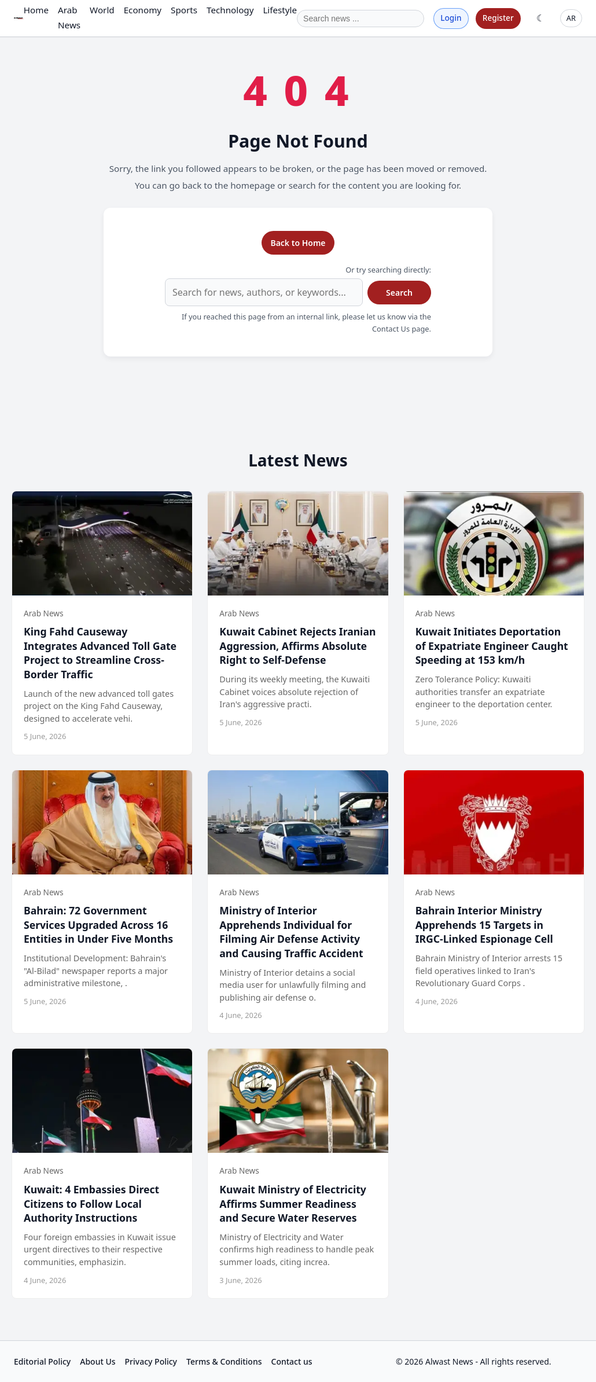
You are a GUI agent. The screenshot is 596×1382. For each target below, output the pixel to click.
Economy (142, 10)
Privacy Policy (151, 1361)
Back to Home (297, 242)
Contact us (291, 1361)
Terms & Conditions (224, 1361)
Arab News (69, 17)
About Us (97, 1361)
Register (498, 17)
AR (571, 18)
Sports (184, 10)
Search (399, 292)
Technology (230, 10)
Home (36, 10)
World (102, 10)
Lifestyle (280, 10)
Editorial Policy (42, 1361)
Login (450, 17)
